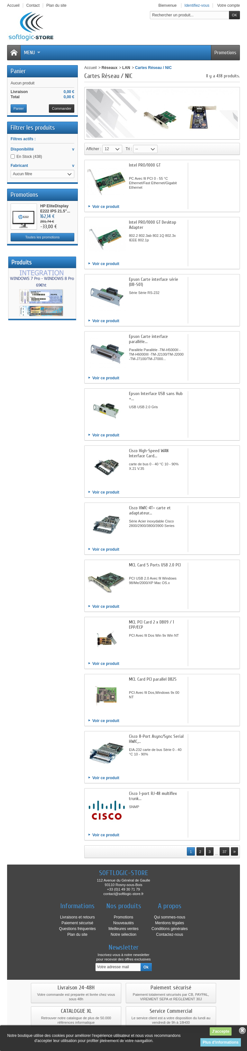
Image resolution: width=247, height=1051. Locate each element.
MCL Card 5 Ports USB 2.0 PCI (155, 565)
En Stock (29, 156)
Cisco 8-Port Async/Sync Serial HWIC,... (156, 739)
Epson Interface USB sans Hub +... (156, 396)
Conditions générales (169, 928)
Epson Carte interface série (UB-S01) (153, 282)
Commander (61, 108)
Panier (18, 71)
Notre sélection (123, 934)
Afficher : (93, 149)
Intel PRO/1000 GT (144, 165)
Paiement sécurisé (77, 923)
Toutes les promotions (42, 237)
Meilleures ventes (123, 928)
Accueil (90, 67)
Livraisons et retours (77, 917)
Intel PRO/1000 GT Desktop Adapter (152, 225)
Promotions (225, 53)
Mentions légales (169, 923)
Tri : (128, 149)
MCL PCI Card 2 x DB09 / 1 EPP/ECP (151, 624)
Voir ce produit (105, 206)
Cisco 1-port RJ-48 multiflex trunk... (153, 796)
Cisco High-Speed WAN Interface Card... (149, 453)
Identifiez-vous (197, 5)
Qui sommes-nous (169, 917)
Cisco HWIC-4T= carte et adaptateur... (150, 510)
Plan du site (77, 934)
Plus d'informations (221, 1042)
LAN (126, 67)
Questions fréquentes (77, 928)
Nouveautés (123, 923)
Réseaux (109, 67)
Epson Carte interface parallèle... (148, 339)
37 (224, 852)
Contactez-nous (169, 934)
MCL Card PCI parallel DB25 (153, 679)
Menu (32, 53)
